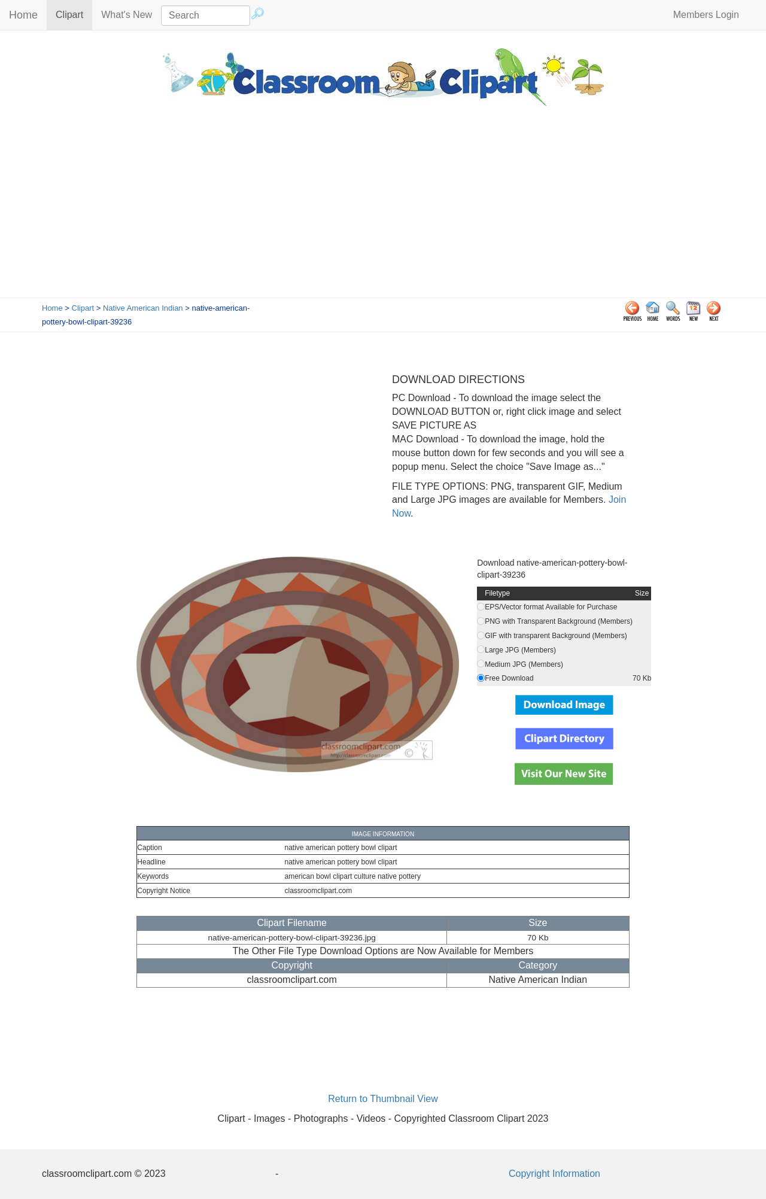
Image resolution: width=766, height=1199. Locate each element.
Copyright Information (554, 1173)
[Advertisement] (383, 208)
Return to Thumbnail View (383, 1099)
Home (23, 15)
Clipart (74, 14)
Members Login (706, 15)
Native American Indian (143, 307)
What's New (126, 15)
